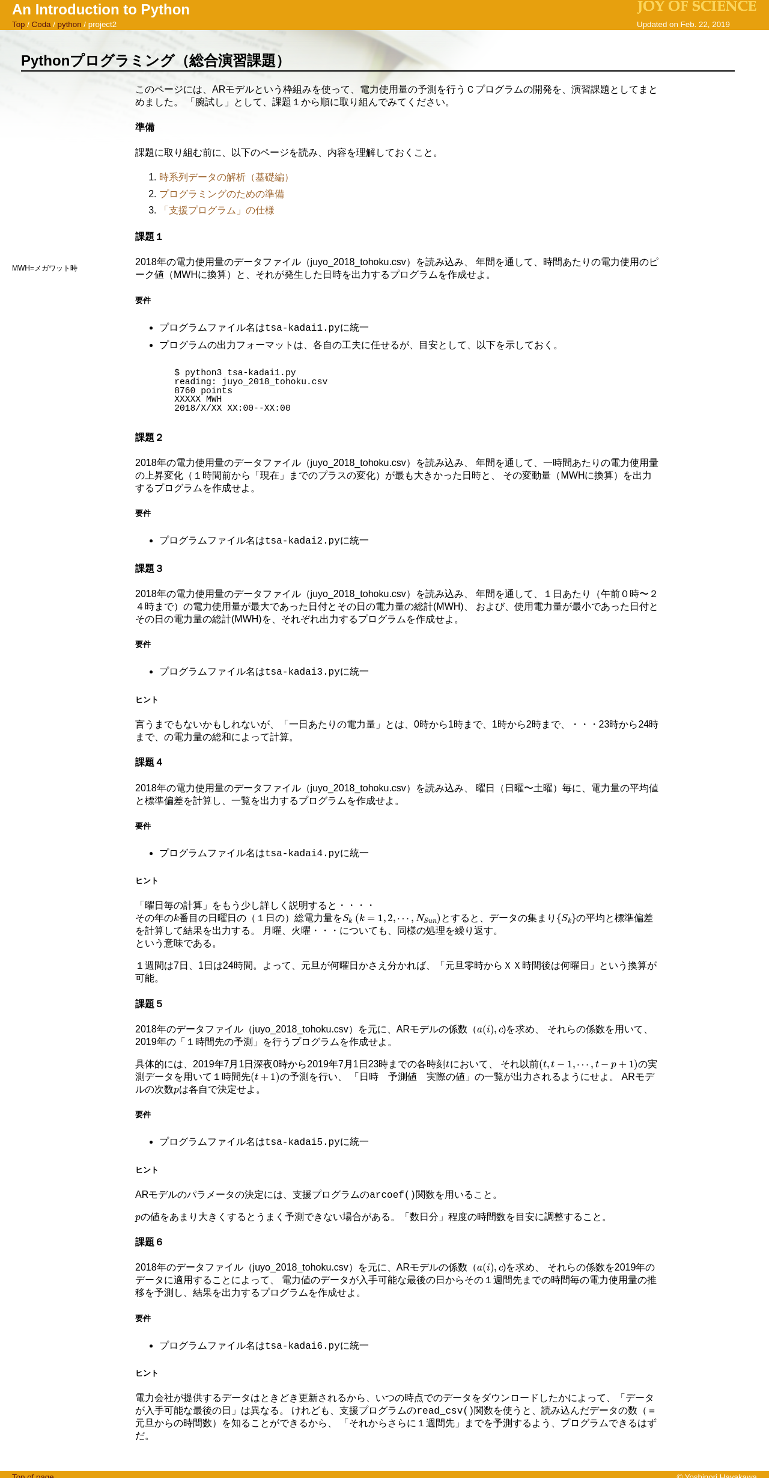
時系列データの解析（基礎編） (226, 177)
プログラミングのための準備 (221, 194)
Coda (41, 24)
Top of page (33, 1472)
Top (18, 24)
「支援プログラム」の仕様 (217, 210)
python (70, 24)
